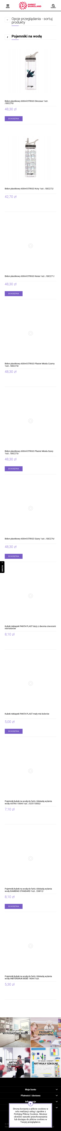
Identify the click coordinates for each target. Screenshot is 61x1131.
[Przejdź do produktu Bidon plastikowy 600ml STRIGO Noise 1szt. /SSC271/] (30, 245)
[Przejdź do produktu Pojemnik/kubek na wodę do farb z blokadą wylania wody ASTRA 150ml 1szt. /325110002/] (30, 770)
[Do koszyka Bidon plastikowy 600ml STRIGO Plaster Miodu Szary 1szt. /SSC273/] (14, 468)
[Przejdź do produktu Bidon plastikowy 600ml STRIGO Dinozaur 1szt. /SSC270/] (30, 70)
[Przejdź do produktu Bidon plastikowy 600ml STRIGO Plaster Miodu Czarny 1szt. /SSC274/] (30, 333)
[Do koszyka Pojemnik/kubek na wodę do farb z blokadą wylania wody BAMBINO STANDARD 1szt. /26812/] (14, 906)
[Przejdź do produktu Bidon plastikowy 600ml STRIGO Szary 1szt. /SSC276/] (30, 508)
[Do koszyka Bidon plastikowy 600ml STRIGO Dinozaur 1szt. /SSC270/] (14, 118)
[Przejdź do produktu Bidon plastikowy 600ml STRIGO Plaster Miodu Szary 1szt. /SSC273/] (30, 420)
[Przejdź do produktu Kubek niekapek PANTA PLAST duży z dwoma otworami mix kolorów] (30, 595)
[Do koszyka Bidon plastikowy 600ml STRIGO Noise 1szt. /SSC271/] (14, 293)
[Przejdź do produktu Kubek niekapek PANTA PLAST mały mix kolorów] (30, 683)
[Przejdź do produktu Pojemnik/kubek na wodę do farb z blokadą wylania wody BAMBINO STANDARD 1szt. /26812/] (30, 858)
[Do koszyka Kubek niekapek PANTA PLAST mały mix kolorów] (14, 731)
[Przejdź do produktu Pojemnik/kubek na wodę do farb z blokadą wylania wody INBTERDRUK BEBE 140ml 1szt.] (30, 945)
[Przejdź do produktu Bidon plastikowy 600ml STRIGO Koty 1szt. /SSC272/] (30, 158)
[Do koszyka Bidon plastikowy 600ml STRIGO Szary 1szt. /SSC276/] (14, 556)
